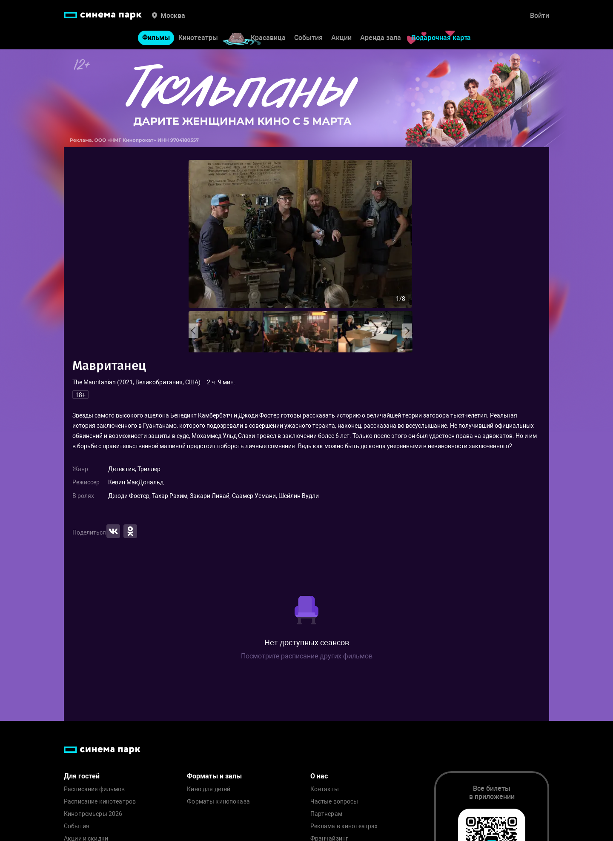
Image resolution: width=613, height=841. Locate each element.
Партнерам (326, 814)
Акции (341, 38)
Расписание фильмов (94, 789)
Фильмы (156, 38)
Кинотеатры (198, 38)
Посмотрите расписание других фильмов (306, 656)
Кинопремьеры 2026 (93, 814)
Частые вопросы (334, 801)
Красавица (268, 38)
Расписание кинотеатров (100, 801)
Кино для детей (208, 789)
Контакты (324, 789)
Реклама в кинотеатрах (344, 826)
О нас (319, 776)
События (308, 38)
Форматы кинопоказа (218, 801)
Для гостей (82, 776)
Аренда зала (380, 38)
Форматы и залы (214, 776)
